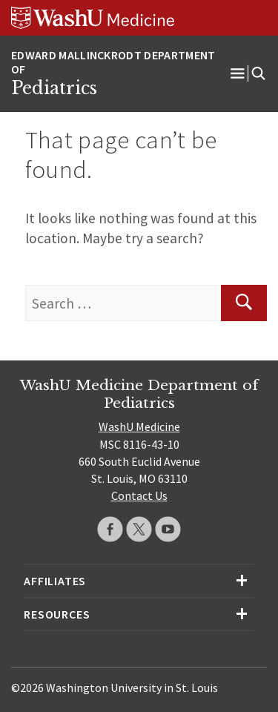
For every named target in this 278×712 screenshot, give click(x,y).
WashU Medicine (139, 426)
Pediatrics (54, 88)
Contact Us (139, 495)
